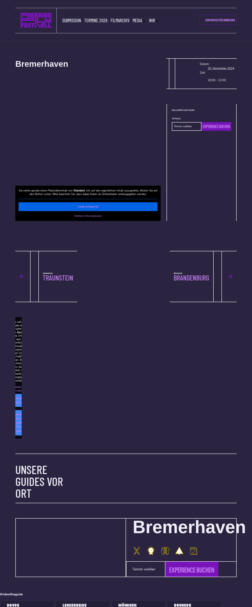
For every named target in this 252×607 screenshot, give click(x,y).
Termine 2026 (96, 20)
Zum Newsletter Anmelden (220, 19)
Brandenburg (191, 277)
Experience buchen (216, 126)
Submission (71, 20)
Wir (152, 20)
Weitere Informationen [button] (88, 216)
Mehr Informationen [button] (18, 388)
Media (137, 20)
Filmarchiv (120, 20)
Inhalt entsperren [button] (88, 207)
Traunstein (58, 277)
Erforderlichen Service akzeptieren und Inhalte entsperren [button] (18, 423)
